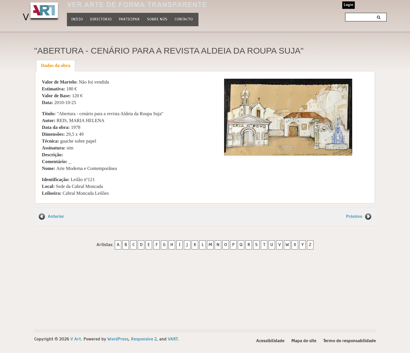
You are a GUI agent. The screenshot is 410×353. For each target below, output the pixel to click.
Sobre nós (157, 18)
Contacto (184, 19)
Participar (129, 19)
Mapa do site (303, 341)
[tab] (55, 65)
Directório (101, 18)
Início (77, 19)
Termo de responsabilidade (349, 341)
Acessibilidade (270, 341)
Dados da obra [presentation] (55, 65)
